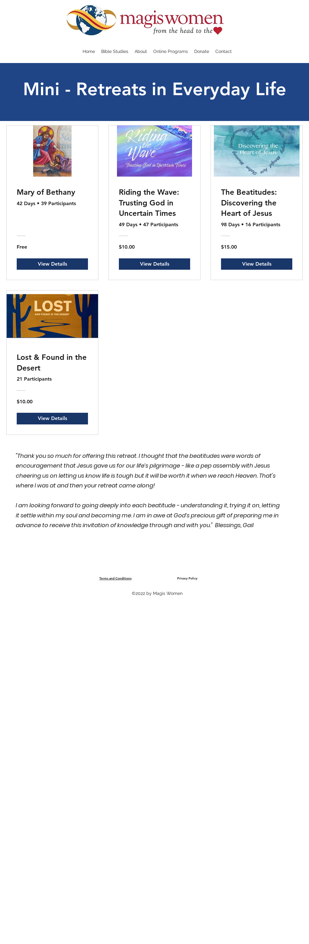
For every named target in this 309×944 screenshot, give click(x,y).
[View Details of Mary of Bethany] (52, 264)
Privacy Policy (187, 578)
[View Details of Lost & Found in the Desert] (52, 418)
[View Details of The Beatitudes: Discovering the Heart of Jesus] (256, 264)
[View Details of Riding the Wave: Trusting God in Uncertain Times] (154, 264)
